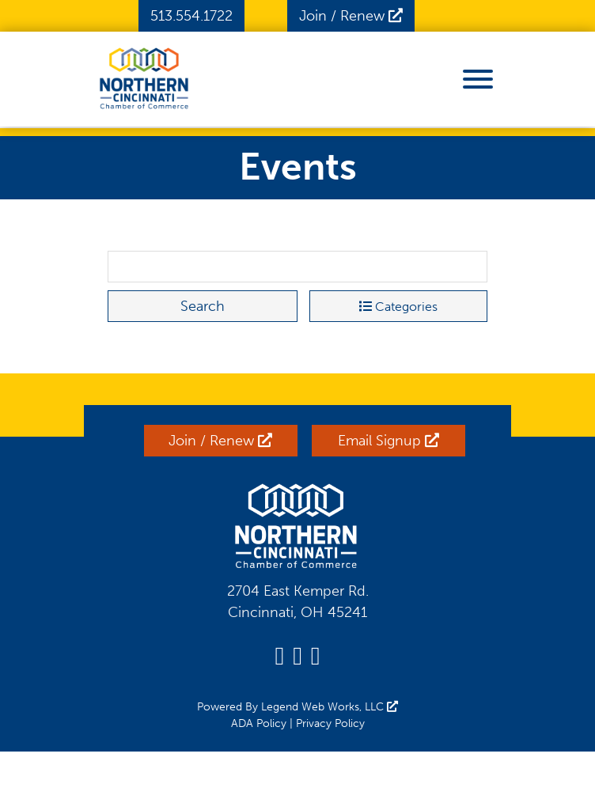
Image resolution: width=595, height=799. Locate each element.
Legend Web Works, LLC (329, 707)
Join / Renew (351, 16)
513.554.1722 (191, 16)
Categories (398, 306)
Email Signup (388, 440)
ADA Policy (258, 723)
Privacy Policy (330, 723)
